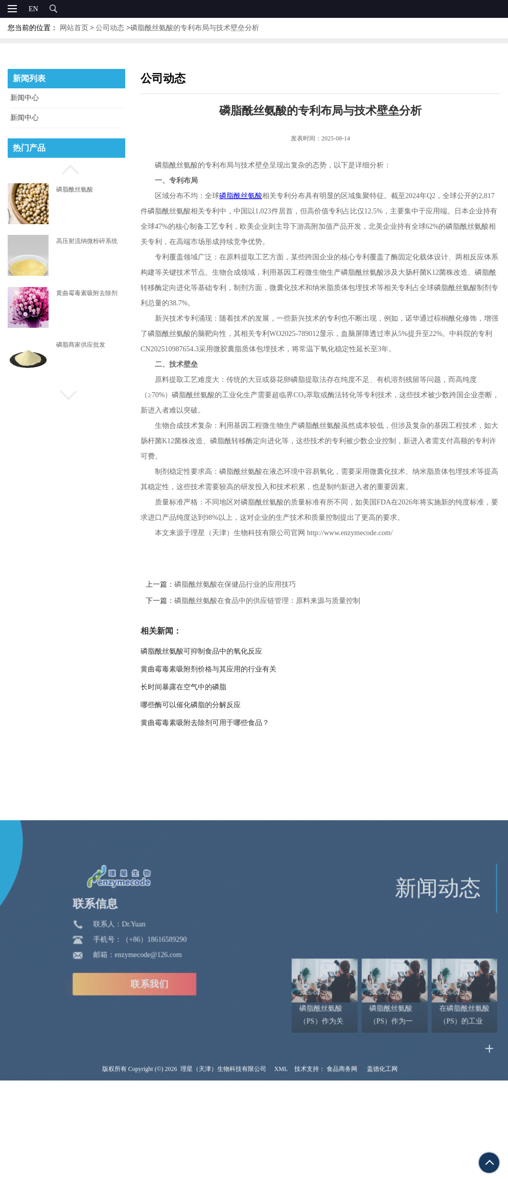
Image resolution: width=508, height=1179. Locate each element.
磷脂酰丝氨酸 (74, 189)
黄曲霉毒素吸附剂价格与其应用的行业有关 (226, 669)
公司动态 (110, 28)
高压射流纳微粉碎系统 (87, 241)
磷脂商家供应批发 (80, 344)
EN (33, 9)
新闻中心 (24, 98)
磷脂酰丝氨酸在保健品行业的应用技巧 (252, 584)
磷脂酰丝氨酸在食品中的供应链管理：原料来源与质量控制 (285, 601)
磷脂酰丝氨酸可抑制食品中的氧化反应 (219, 651)
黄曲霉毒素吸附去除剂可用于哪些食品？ (222, 723)
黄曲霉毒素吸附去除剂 (87, 293)
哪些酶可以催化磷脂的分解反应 (208, 705)
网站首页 (74, 28)
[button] (66, 168)
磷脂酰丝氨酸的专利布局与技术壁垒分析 (194, 28)
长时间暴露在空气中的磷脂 (201, 687)
